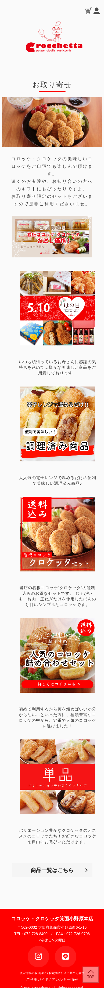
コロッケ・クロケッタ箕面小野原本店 (52, 918)
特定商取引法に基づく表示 (66, 973)
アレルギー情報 (65, 979)
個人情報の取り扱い (33, 973)
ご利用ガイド (39, 979)
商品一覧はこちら (52, 870)
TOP (90, 977)
